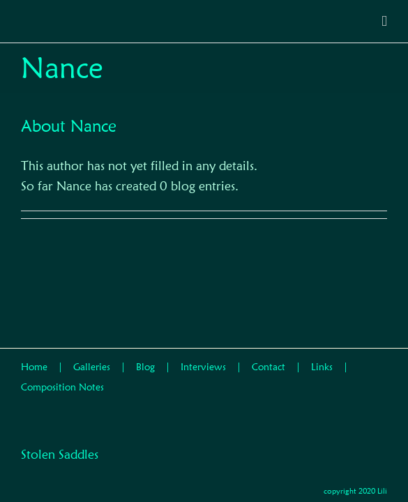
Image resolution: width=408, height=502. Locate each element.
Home (34, 357)
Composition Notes (62, 377)
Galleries (91, 357)
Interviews (203, 357)
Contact (268, 357)
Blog (145, 357)
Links (322, 357)
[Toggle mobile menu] (384, 21)
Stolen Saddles (59, 432)
